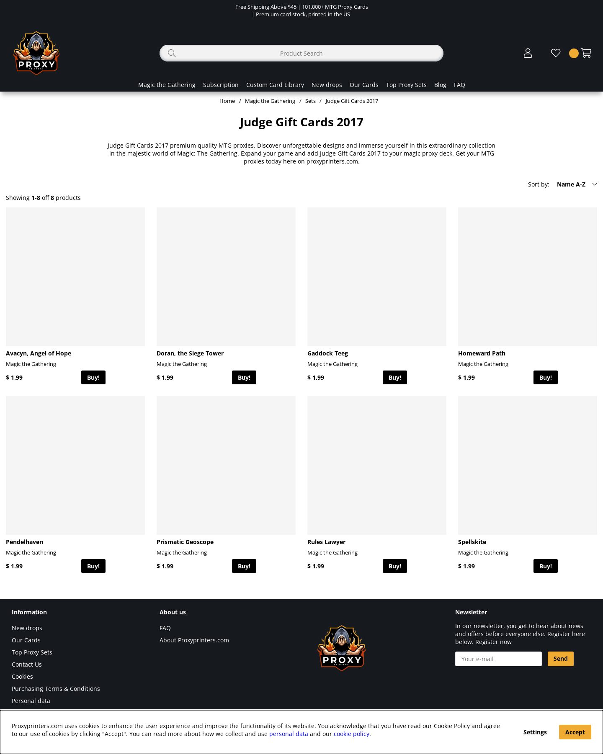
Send (561, 658)
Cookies (22, 676)
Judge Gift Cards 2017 (352, 101)
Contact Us (27, 664)
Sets (310, 101)
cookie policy (351, 734)
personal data (288, 734)
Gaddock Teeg (327, 353)
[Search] (301, 53)
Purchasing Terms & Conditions (56, 689)
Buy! (93, 377)
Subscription (221, 85)
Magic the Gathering (167, 85)
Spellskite (472, 542)
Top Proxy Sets (406, 85)
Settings (535, 732)
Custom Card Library (275, 85)
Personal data (31, 701)
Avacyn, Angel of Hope (38, 353)
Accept (575, 732)
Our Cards (364, 85)
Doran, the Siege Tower (190, 353)
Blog (440, 85)
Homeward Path (481, 353)
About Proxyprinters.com (194, 640)
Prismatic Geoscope (185, 542)
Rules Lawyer (326, 542)
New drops (327, 85)
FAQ (459, 85)
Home (227, 101)
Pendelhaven (24, 542)
